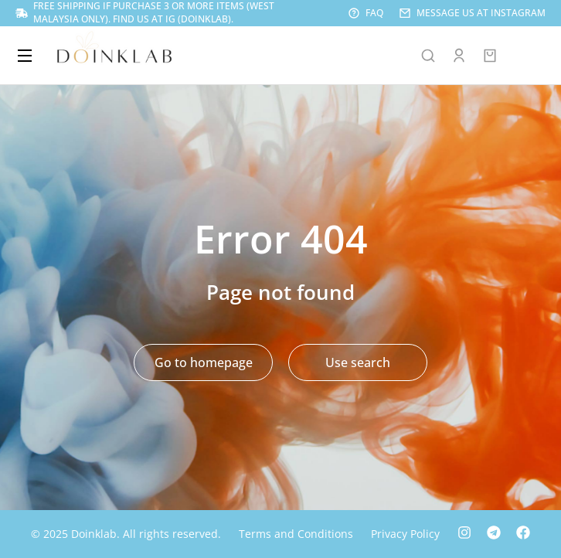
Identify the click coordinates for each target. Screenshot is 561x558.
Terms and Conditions (296, 533)
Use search (357, 362)
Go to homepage (204, 362)
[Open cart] (490, 55)
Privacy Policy (405, 533)
